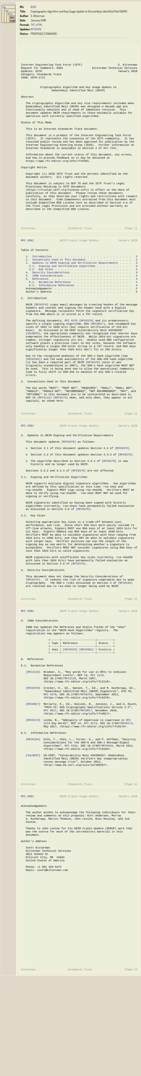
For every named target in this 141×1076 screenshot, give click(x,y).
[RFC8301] (85, 713)
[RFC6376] (41, 332)
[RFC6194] (33, 393)
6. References (37, 304)
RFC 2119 (95, 742)
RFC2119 (69, 745)
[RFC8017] (96, 353)
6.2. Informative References (51, 311)
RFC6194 (106, 820)
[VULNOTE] (33, 364)
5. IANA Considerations (44, 300)
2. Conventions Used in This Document (55, 282)
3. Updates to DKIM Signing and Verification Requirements (71, 286)
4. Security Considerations (47, 296)
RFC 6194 (70, 820)
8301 (33, 7)
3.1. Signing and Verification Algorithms (61, 289)
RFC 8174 (89, 795)
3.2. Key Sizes (41, 293)
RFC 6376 (70, 350)
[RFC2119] (44, 435)
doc (7, 10)
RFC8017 (85, 781)
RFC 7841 (108, 159)
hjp (4, 7)
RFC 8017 (49, 781)
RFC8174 (125, 795)
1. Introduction (38, 279)
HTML (39, 25)
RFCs (10, 14)
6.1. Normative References (49, 307)
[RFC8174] (60, 435)
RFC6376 (36, 29)
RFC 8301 (12, 19)
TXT (33, 25)
